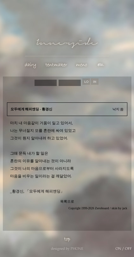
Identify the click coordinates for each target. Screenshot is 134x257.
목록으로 (67, 201)
